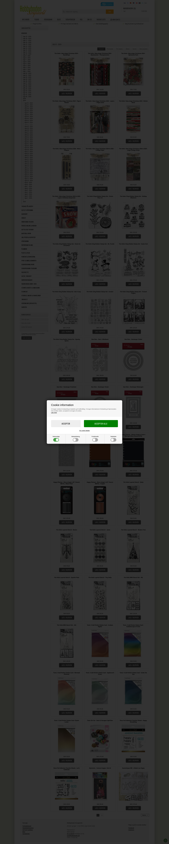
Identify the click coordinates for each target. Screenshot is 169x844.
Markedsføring (75, 439)
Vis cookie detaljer (84, 430)
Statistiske (113, 439)
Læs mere (54, 412)
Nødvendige (56, 439)
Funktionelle (95, 439)
